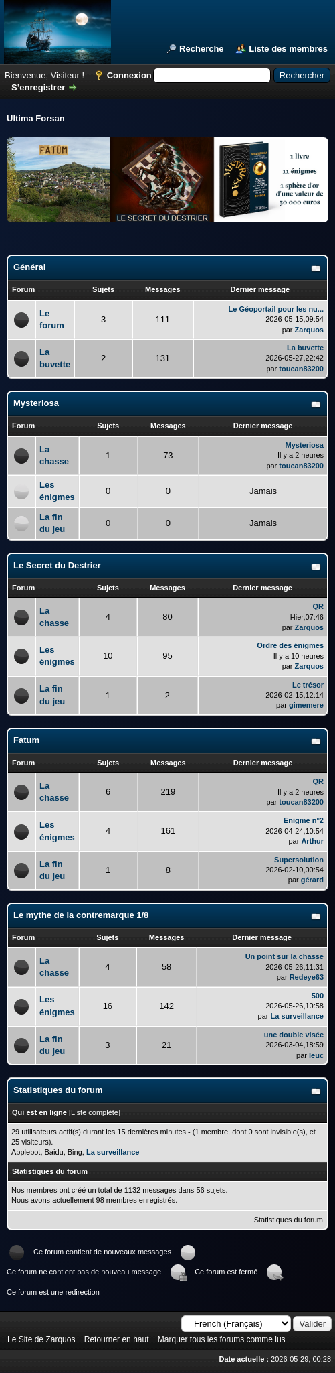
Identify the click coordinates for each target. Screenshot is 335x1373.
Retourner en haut (116, 1339)
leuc (316, 1055)
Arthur (312, 841)
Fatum (26, 740)
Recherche (201, 49)
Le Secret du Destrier (57, 565)
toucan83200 (301, 369)
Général (29, 267)
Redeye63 (307, 977)
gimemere (306, 705)
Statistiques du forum (288, 1220)
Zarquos (309, 330)
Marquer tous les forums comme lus (222, 1339)
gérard (312, 880)
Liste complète (94, 1112)
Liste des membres (288, 49)
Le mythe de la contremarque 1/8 (80, 915)
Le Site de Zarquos (41, 1339)
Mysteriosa (36, 403)
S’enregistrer (38, 87)
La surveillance (297, 1016)
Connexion (129, 75)
